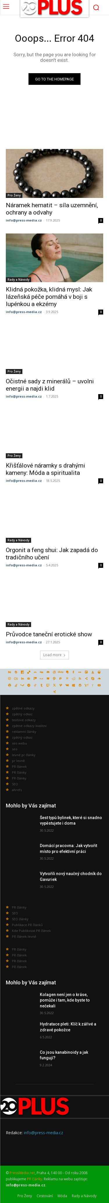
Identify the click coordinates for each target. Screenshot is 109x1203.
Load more (54, 654)
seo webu (19, 743)
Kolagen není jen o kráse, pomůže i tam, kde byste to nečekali (65, 1000)
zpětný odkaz (22, 714)
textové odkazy (24, 720)
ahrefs (17, 790)
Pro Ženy (14, 195)
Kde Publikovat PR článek (31, 930)
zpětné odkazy (23, 708)
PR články (19, 772)
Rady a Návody (18, 280)
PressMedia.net (22, 1172)
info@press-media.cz (24, 220)
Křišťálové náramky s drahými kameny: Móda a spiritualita (45, 469)
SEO (15, 784)
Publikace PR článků (27, 925)
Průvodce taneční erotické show (49, 634)
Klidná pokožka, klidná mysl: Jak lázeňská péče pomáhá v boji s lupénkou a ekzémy (49, 297)
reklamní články (24, 731)
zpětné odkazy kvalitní (29, 725)
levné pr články (23, 755)
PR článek (19, 766)
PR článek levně (24, 936)
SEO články (20, 919)
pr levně (18, 760)
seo (14, 749)
